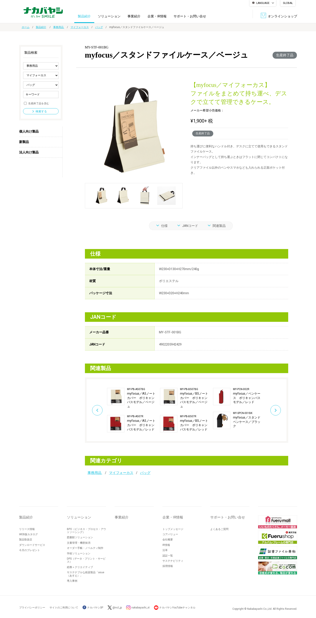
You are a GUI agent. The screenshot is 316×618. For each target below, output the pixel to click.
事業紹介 (134, 16)
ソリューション (109, 16)
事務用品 (58, 27)
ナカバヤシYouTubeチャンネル (178, 607)
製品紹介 (84, 16)
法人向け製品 (29, 152)
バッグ (99, 27)
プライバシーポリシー (32, 607)
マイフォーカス (80, 27)
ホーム (26, 27)
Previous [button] (96, 410)
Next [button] (276, 410)
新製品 (24, 142)
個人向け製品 (29, 131)
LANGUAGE (263, 3)
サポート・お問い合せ (190, 16)
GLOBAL (288, 3)
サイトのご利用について (64, 607)
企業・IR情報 (157, 16)
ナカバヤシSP (93, 607)
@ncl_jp (117, 607)
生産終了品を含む (38, 103)
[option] (133, 410)
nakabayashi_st (141, 607)
